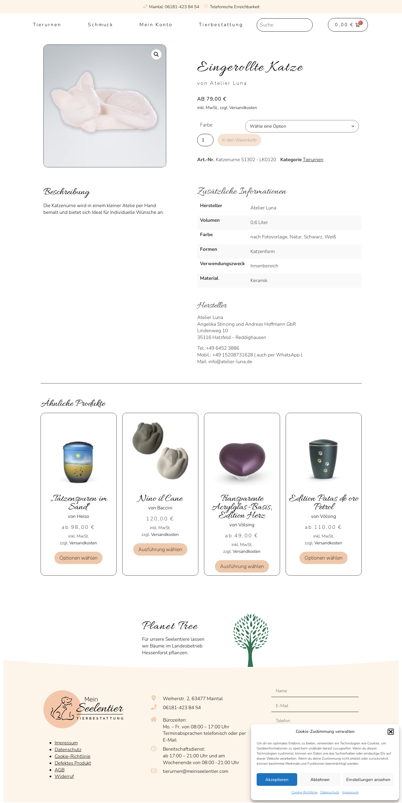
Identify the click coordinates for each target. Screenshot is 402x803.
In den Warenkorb (242, 139)
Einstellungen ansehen (368, 779)
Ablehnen (320, 779)
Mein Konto (155, 24)
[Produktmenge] (205, 140)
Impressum (350, 792)
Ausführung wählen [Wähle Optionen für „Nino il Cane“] (160, 549)
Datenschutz (329, 792)
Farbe (206, 125)
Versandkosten (83, 543)
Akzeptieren (276, 779)
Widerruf (64, 774)
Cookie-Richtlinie (304, 792)
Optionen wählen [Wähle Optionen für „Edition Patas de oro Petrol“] (324, 557)
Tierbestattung (221, 24)
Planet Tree (170, 627)
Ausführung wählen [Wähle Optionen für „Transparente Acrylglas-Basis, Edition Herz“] (242, 566)
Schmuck (100, 24)
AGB (60, 768)
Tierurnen (47, 24)
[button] (391, 732)
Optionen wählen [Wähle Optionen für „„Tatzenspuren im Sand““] (78, 557)
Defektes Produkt (73, 761)
